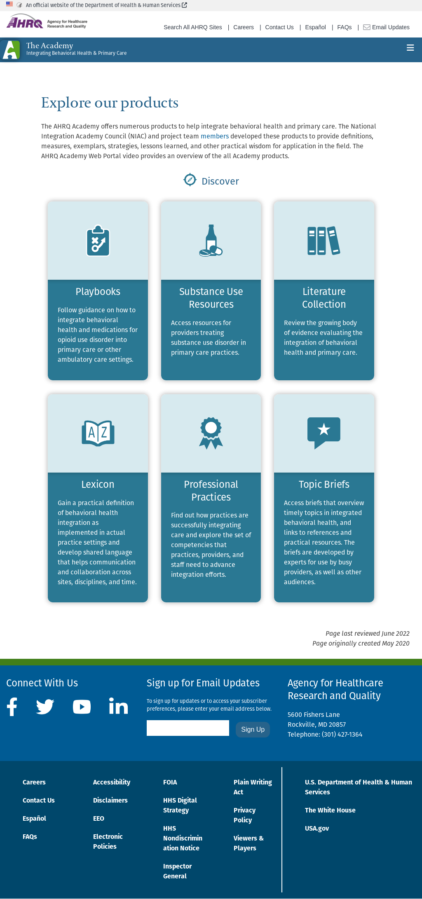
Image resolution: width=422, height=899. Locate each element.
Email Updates (386, 27)
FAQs (345, 27)
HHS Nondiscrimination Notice (182, 839)
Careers (243, 27)
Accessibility (111, 783)
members (215, 136)
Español (315, 27)
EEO (98, 819)
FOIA (170, 783)
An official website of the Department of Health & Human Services (106, 5)
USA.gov (317, 829)
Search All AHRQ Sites (193, 27)
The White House (330, 811)
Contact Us (279, 27)
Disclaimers (110, 801)
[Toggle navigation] (410, 50)
